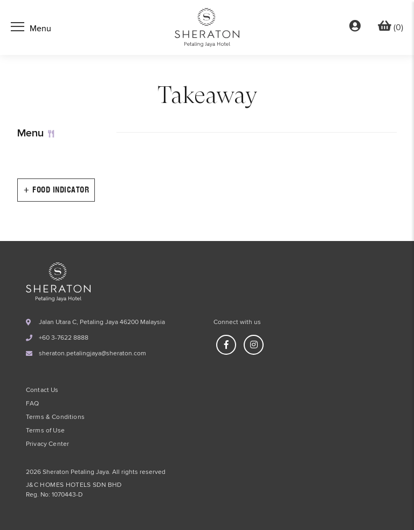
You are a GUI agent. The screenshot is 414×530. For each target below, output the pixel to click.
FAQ (32, 404)
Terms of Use (45, 431)
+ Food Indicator (56, 189)
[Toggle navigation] (31, 28)
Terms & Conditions (55, 417)
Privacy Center (47, 444)
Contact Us (42, 390)
